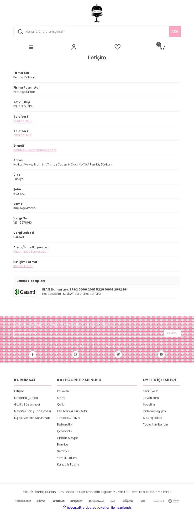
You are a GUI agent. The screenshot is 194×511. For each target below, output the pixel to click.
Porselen (63, 391)
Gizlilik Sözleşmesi (27, 404)
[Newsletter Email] (97, 333)
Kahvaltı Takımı (68, 464)
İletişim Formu (23, 266)
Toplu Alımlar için (155, 424)
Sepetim (149, 404)
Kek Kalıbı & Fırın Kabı (72, 411)
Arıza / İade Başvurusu (29, 252)
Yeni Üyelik (150, 391)
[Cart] (162, 47)
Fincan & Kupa (67, 438)
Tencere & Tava (68, 418)
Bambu (62, 444)
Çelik (60, 404)
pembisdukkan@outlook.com (35, 150)
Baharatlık (64, 424)
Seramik (63, 451)
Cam (61, 398)
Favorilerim (151, 398)
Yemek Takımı (67, 458)
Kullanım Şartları (26, 398)
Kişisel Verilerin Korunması (32, 418)
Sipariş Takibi (152, 418)
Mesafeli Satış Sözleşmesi (32, 411)
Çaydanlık (64, 431)
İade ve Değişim (154, 411)
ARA (174, 31)
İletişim (19, 391)
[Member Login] (73, 47)
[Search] (97, 31)
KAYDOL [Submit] (172, 333)
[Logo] (97, 13)
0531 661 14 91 (22, 121)
